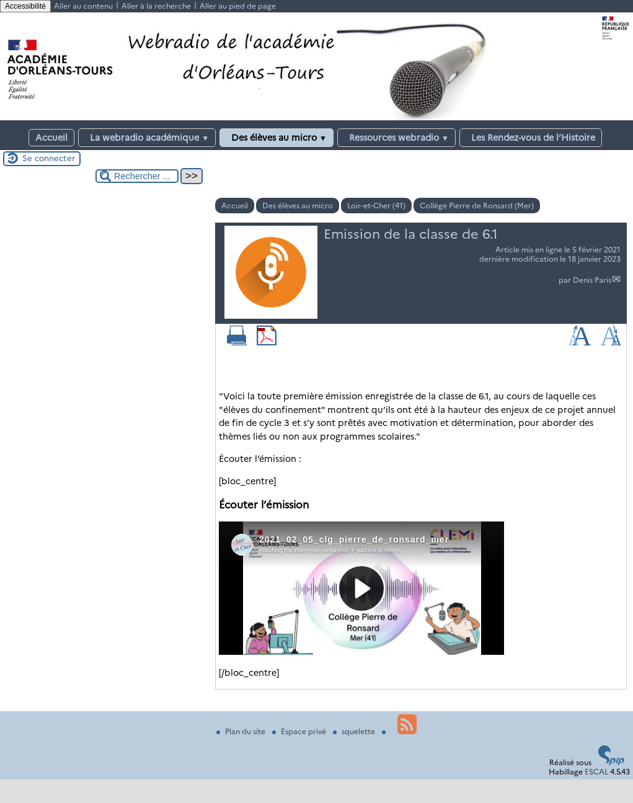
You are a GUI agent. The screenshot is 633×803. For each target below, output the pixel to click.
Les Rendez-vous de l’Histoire (530, 137)
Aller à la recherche (156, 6)
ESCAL (596, 771)
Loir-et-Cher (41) (376, 205)
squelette (355, 731)
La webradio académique (147, 137)
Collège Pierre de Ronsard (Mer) (477, 205)
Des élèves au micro (276, 137)
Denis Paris (592, 280)
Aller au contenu (83, 6)
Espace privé (300, 731)
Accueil (51, 137)
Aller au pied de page (238, 6)
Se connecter (48, 158)
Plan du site (241, 731)
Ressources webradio (396, 137)
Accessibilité (25, 6)
